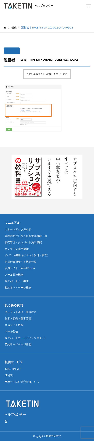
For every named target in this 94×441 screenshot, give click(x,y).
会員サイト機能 (14, 324)
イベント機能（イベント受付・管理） (27, 255)
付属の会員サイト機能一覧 (21, 261)
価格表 (9, 375)
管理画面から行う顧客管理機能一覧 (26, 235)
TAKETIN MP (12, 368)
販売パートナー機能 (17, 281)
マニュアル (12, 222)
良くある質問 (14, 305)
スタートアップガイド (18, 229)
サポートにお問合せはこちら (22, 381)
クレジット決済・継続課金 (21, 312)
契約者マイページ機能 (18, 287)
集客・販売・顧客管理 (18, 318)
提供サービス (14, 362)
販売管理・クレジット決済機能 (23, 242)
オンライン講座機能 (17, 248)
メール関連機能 (14, 274)
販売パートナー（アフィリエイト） (26, 337)
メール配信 (11, 331)
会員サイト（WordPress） (20, 268)
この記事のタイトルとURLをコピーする (46, 74)
